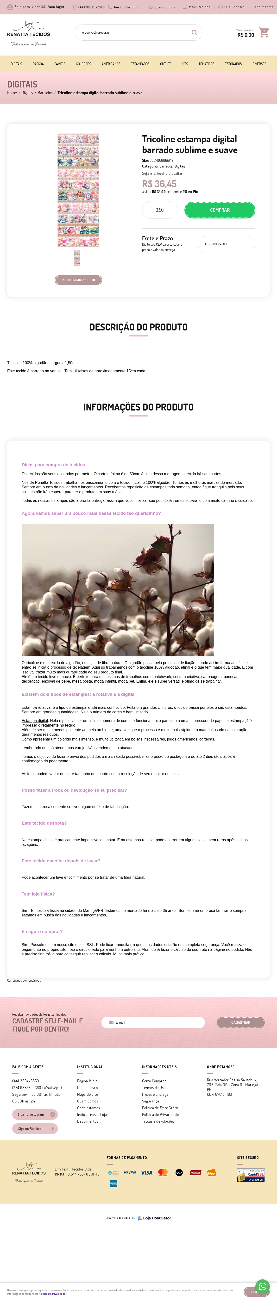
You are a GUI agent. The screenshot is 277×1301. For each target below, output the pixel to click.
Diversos (259, 64)
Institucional (90, 1066)
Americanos (111, 64)
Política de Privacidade (160, 1114)
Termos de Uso (153, 1087)
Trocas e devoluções (158, 1121)
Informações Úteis (159, 1066)
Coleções (83, 64)
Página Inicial (87, 1080)
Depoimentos (263, 7)
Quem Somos (164, 7)
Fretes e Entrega (155, 1094)
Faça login (56, 7)
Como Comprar (154, 1080)
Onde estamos (88, 1107)
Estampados (140, 64)
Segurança (150, 1101)
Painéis (59, 64)
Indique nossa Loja (92, 1114)
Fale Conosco (234, 7)
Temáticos (206, 64)
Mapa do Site (87, 1094)
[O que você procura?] (194, 32)
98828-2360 (91, 7)
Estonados (233, 64)
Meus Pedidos (199, 7)
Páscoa (38, 64)
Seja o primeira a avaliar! (163, 173)
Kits (185, 64)
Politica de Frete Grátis (160, 1107)
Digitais (16, 64)
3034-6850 (126, 7)
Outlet (165, 64)
